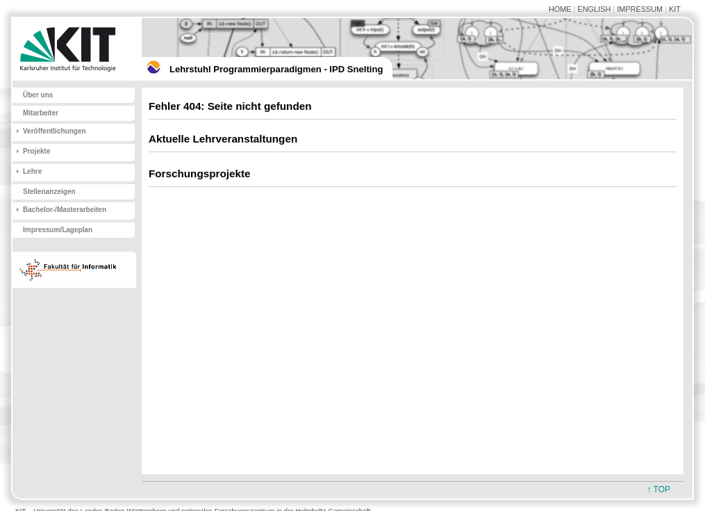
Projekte (36, 151)
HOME (560, 9)
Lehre (32, 171)
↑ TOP (658, 489)
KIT (675, 9)
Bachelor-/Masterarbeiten (64, 209)
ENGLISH (594, 9)
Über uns (38, 95)
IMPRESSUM (640, 9)
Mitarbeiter (40, 113)
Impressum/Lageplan (57, 230)
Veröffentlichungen (54, 131)
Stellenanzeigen (49, 191)
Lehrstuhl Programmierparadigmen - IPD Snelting (276, 69)
